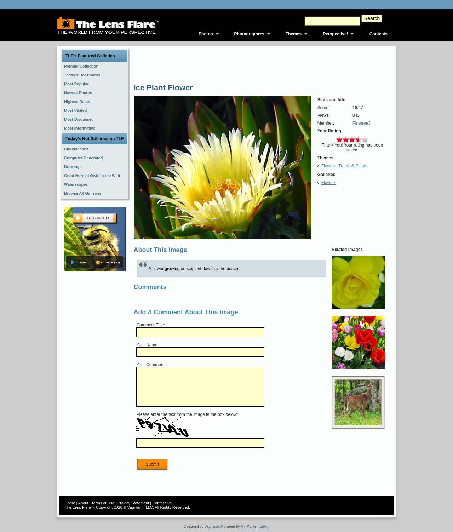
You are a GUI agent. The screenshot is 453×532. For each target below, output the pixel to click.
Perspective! (335, 34)
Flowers (328, 182)
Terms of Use (102, 503)
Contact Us (161, 503)
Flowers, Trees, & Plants (344, 166)
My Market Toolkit (254, 526)
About (83, 503)
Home (70, 503)
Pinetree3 (361, 123)
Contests (378, 34)
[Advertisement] (95, 385)
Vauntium (212, 526)
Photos (206, 34)
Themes (294, 34)
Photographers (249, 34)
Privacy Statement (133, 503)
